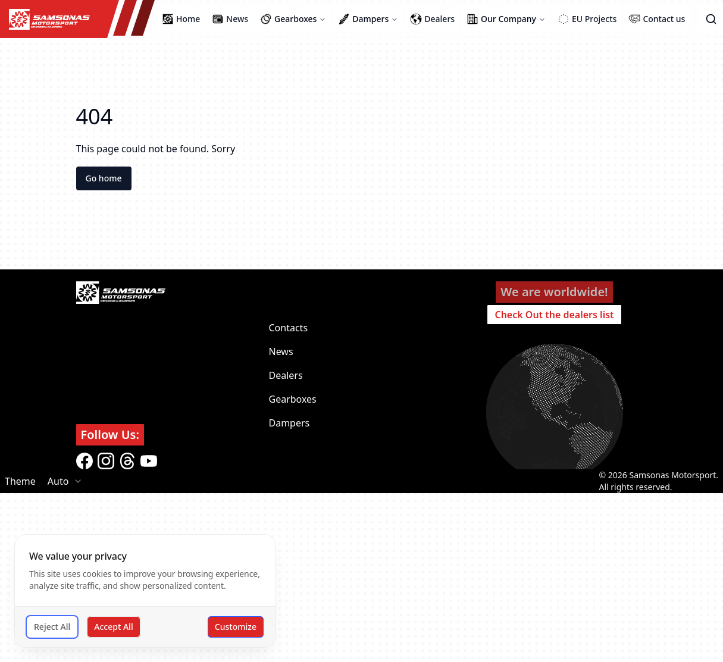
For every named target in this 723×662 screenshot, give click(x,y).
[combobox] (65, 481)
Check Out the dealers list (554, 314)
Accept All (113, 626)
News (281, 351)
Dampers (289, 422)
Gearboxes (293, 399)
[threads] (127, 461)
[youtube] (148, 461)
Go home (104, 178)
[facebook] (84, 461)
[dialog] (145, 591)
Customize (235, 626)
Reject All (52, 626)
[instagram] (106, 461)
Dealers (286, 375)
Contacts (288, 327)
